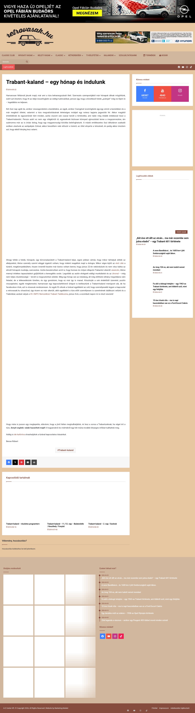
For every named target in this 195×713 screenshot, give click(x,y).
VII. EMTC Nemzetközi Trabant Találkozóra (49, 294)
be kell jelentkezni (28, 549)
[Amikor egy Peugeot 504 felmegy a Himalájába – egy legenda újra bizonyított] (80, 652)
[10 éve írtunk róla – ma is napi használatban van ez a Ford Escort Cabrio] (143, 306)
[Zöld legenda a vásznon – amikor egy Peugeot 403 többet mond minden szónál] (18, 652)
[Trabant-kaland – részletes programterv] (24, 502)
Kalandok (109, 55)
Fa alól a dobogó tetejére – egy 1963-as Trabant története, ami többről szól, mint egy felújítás (170, 286)
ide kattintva (19, 434)
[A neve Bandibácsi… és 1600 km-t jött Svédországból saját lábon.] (143, 256)
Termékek (149, 55)
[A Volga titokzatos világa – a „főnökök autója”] (49, 683)
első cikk (119, 263)
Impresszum (164, 708)
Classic (59, 55)
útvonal (115, 273)
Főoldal (155, 708)
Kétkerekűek (74, 55)
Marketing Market (61, 708)
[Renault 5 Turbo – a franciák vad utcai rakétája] (80, 683)
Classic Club (8, 55)
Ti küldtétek (92, 55)
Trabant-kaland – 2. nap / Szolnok (102, 524)
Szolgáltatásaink (128, 55)
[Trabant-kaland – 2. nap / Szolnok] (106, 502)
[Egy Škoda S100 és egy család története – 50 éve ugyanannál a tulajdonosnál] (49, 652)
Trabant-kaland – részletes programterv (23, 524)
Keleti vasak (44, 55)
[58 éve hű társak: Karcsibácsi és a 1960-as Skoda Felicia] (18, 683)
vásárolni (115, 270)
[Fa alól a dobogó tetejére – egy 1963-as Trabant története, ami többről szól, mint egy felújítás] (143, 289)
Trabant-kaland (66, 450)
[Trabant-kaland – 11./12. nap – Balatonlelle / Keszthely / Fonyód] (65, 502)
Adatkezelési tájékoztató (180, 708)
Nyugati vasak (25, 55)
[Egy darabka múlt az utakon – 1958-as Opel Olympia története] (80, 621)
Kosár (163, 55)
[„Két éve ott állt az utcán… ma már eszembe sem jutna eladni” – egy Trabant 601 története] (162, 208)
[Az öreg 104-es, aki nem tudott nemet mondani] (143, 273)
